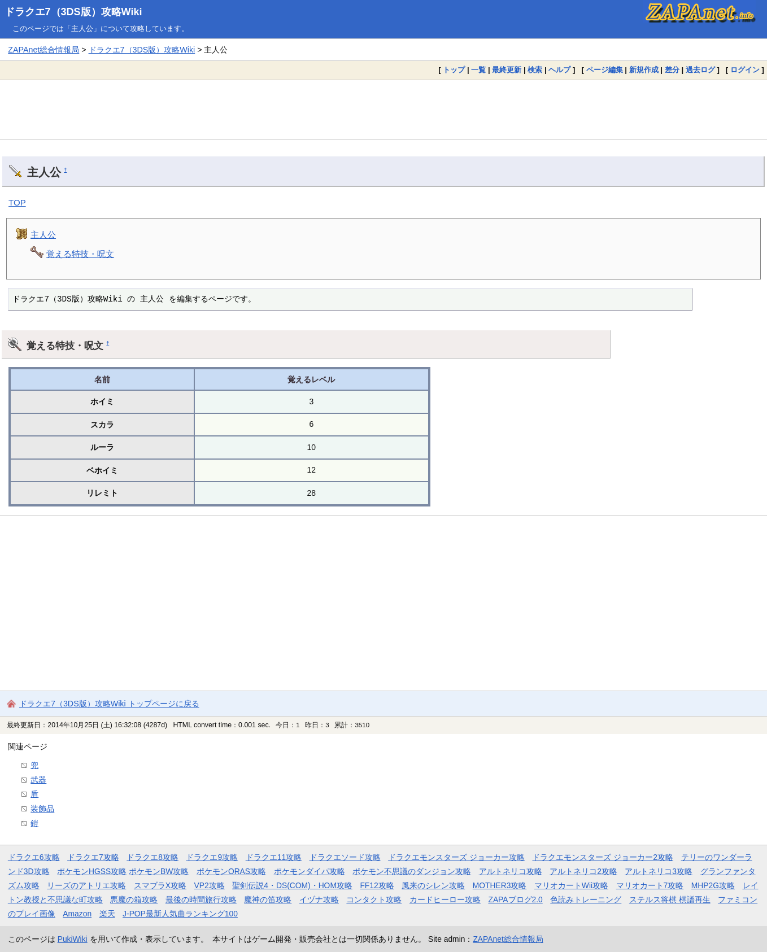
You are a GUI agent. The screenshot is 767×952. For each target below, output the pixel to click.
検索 (535, 69)
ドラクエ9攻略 (212, 857)
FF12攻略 (377, 885)
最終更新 (506, 69)
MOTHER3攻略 (500, 885)
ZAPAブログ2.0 (515, 899)
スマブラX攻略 (160, 885)
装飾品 (42, 808)
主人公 (43, 234)
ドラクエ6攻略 (34, 857)
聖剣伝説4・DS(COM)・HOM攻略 (292, 885)
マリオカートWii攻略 (571, 885)
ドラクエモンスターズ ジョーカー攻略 (456, 857)
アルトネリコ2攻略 (583, 871)
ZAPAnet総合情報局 (43, 49)
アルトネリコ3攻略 (658, 871)
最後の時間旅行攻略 (201, 899)
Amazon (77, 913)
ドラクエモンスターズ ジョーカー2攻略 (602, 857)
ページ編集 (604, 69)
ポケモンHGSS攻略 (92, 871)
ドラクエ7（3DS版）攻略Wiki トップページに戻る (109, 703)
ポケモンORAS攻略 (231, 871)
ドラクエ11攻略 (274, 857)
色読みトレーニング (585, 899)
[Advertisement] (383, 109)
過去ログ (700, 69)
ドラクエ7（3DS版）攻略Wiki (73, 12)
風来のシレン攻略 (433, 885)
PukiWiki (73, 939)
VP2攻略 (209, 885)
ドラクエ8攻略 (152, 857)
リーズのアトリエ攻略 (86, 885)
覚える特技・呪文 (80, 254)
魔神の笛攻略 (267, 899)
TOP (17, 202)
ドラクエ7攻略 (93, 857)
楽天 (107, 913)
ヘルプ (559, 69)
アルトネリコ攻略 (510, 871)
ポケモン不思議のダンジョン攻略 (411, 871)
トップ (454, 69)
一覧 (478, 69)
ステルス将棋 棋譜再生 (670, 899)
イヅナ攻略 (319, 899)
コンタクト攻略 (374, 899)
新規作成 (644, 69)
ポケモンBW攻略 (159, 871)
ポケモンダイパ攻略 (309, 871)
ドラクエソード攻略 (345, 857)
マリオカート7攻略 (650, 885)
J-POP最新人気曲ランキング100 (180, 913)
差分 (672, 69)
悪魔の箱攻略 (134, 899)
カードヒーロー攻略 (445, 899)
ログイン (745, 69)
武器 (38, 779)
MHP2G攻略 (713, 885)
